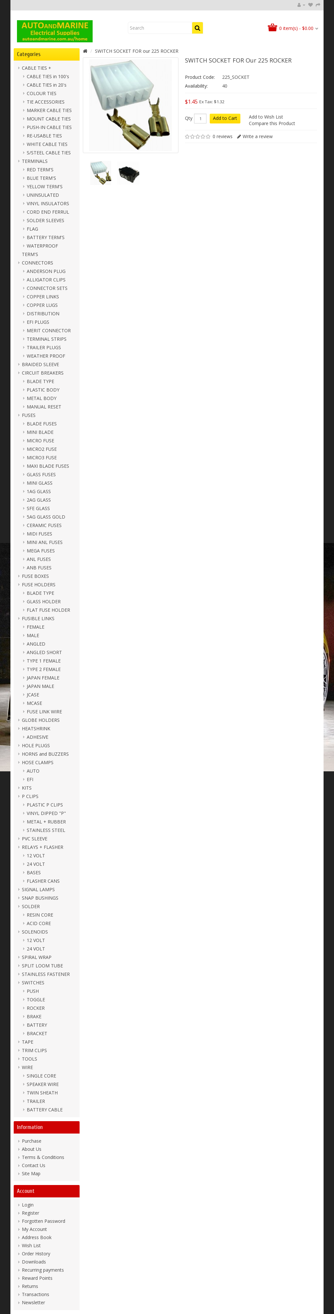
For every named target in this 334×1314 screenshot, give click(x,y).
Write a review (258, 136)
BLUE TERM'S (41, 178)
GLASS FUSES (41, 474)
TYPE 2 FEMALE (44, 669)
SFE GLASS (38, 508)
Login (28, 1205)
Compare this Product (272, 123)
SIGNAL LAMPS (38, 889)
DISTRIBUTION (43, 313)
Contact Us (33, 1165)
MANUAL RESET (44, 407)
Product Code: (200, 77)
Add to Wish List (266, 117)
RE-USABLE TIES (44, 136)
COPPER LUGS (42, 305)
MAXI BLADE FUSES (48, 466)
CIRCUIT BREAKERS (43, 373)
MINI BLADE (40, 432)
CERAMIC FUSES (44, 525)
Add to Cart (225, 118)
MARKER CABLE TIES (49, 110)
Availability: (196, 86)
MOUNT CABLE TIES (49, 119)
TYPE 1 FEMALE (44, 661)
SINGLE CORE (41, 1076)
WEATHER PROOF (46, 356)
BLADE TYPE (40, 381)
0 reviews (223, 136)
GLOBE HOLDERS (41, 720)
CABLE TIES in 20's (47, 85)
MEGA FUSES (41, 551)
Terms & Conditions (43, 1157)
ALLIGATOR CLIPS (46, 280)
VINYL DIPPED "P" (46, 813)
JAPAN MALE (40, 686)
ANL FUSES (39, 559)
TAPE (27, 1042)
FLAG (32, 229)
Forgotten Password (43, 1221)
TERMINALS (35, 161)
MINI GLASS (40, 483)
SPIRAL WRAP (37, 957)
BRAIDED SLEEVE (40, 364)
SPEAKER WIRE (43, 1084)
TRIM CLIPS (34, 1050)
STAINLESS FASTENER (46, 974)
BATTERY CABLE (45, 1110)
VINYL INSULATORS (48, 203)
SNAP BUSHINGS (40, 898)
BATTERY (37, 1025)
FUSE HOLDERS (38, 584)
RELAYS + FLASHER (42, 847)
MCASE (34, 703)
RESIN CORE (40, 915)
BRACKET (37, 1033)
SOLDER (31, 906)
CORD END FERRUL (48, 212)
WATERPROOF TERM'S (40, 250)
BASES (34, 872)
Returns (30, 1286)
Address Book (37, 1237)
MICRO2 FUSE (42, 449)
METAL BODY (41, 398)
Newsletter (33, 1302)
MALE (33, 635)
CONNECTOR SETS (47, 288)
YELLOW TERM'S (45, 186)
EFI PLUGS (38, 322)
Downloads (34, 1262)
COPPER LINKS (43, 296)
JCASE (33, 695)
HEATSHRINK (36, 728)
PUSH (33, 991)
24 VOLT (36, 864)
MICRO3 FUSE (42, 457)
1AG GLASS (39, 491)
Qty (188, 118)
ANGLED (36, 644)
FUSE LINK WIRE (44, 711)
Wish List (31, 1245)
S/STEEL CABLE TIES (49, 153)
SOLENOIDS (35, 932)
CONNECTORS (37, 263)
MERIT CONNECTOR (49, 330)
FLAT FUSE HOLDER (48, 610)
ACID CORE (39, 923)
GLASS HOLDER (44, 601)
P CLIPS (30, 796)
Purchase (31, 1141)
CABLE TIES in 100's (48, 76)
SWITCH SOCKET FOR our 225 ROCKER (136, 51)
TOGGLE (36, 999)
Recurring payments (43, 1270)
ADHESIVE (37, 737)
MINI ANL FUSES (45, 542)
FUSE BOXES (35, 576)
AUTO (33, 771)
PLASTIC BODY (43, 390)
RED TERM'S (40, 169)
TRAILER (36, 1101)
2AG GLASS (39, 500)
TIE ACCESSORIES (46, 102)
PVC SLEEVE (34, 839)
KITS (27, 788)
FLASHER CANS (43, 881)
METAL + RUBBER (46, 822)
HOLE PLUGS (36, 745)
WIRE (27, 1067)
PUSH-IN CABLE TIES (49, 127)
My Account (34, 1229)
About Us (31, 1149)
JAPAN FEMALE (43, 678)
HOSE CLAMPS (37, 762)
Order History (36, 1253)
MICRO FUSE (40, 440)
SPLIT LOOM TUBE (42, 966)
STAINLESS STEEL (46, 830)
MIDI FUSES (39, 534)
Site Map (31, 1173)
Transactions (35, 1294)
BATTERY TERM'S (46, 237)
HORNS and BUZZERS (45, 754)
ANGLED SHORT (44, 652)
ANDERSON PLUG (46, 271)
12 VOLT (36, 855)
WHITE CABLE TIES (47, 144)
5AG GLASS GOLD (46, 517)
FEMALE (35, 627)
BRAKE (34, 1016)
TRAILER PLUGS (44, 347)
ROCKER (36, 1008)
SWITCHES (33, 982)
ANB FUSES (39, 567)
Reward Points (37, 1278)
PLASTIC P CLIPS (45, 805)
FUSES (29, 415)
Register (30, 1213)
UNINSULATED (43, 195)
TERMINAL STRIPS (47, 339)
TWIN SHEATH (42, 1093)
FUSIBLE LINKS (38, 618)
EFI (30, 779)
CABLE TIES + (36, 68)
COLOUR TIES (41, 93)
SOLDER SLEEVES (45, 220)
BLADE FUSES (42, 424)
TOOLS (29, 1059)
